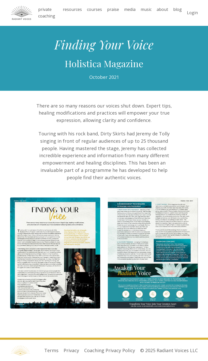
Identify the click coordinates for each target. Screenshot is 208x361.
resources (72, 9)
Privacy (71, 350)
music (146, 9)
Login (192, 12)
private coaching (46, 13)
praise (113, 9)
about (162, 9)
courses (94, 9)
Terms (51, 350)
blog (177, 9)
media (130, 9)
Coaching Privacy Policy (109, 350)
